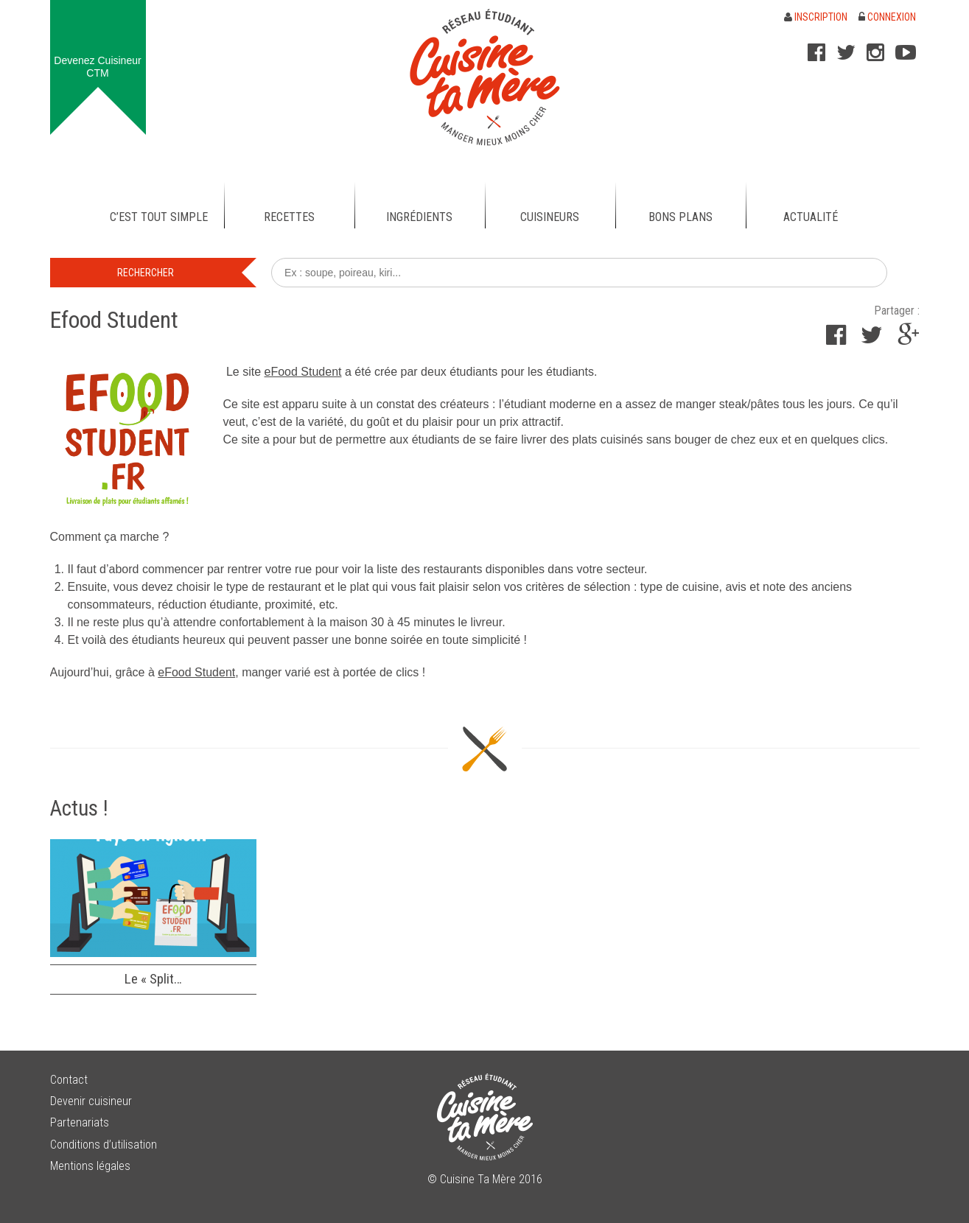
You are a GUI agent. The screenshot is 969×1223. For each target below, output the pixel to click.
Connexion (887, 17)
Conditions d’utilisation (103, 1145)
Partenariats (79, 1122)
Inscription (815, 17)
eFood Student (303, 371)
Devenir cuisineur (91, 1101)
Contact (69, 1080)
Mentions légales (90, 1166)
